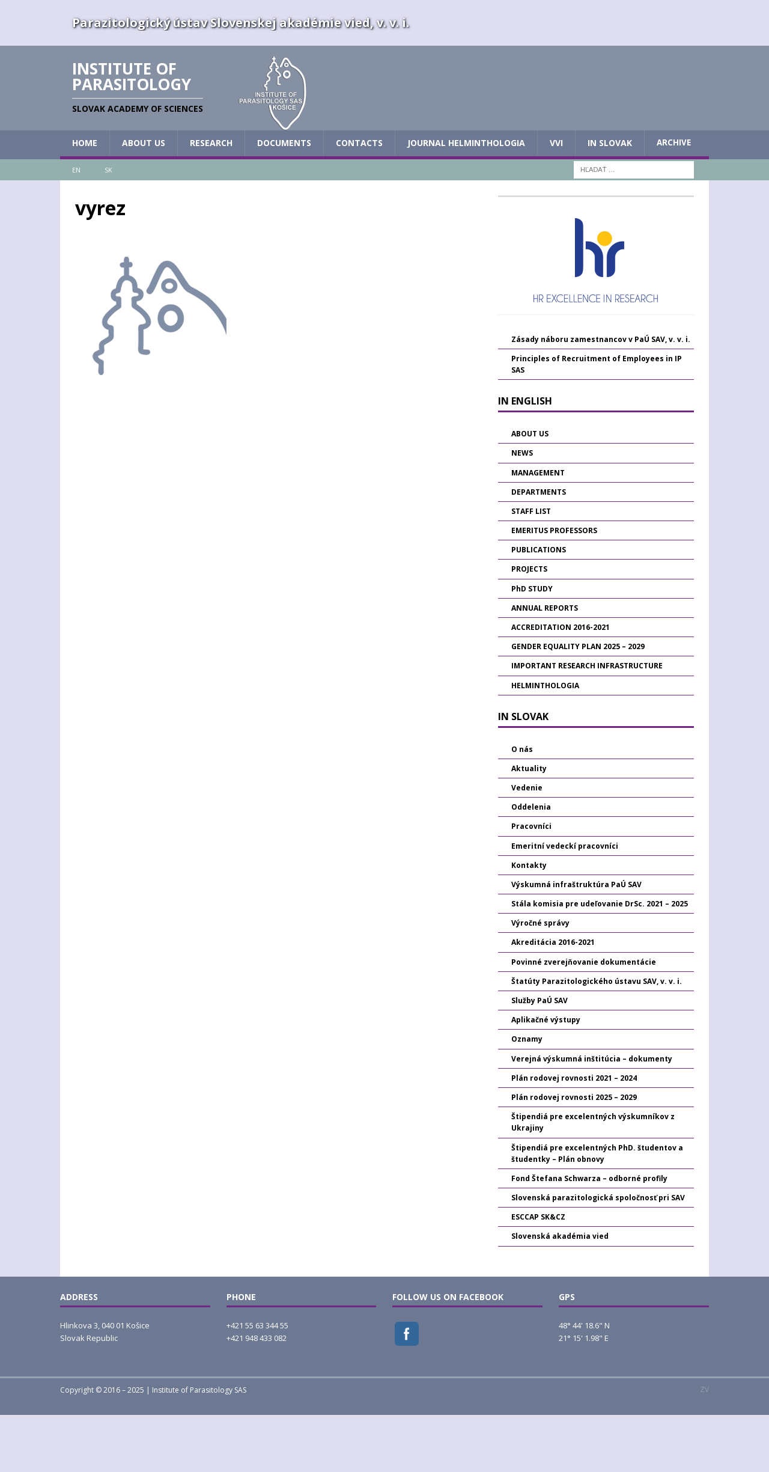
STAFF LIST (531, 568)
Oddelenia (531, 864)
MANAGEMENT (538, 529)
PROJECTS (529, 626)
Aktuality (529, 825)
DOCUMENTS (284, 200)
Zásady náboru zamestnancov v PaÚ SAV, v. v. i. (600, 396)
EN (76, 226)
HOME (84, 200)
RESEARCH (211, 200)
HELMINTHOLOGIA (545, 742)
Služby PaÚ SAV (539, 1057)
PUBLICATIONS (538, 607)
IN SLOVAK (610, 200)
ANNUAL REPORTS (544, 664)
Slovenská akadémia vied (560, 1293)
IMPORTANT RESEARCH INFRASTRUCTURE (587, 723)
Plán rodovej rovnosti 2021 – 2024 (574, 1134)
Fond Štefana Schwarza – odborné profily (589, 1235)
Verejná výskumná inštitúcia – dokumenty (591, 1115)
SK (108, 226)
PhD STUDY (532, 645)
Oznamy (527, 1096)
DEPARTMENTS (538, 548)
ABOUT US (143, 200)
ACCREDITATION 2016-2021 (560, 684)
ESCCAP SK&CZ (538, 1274)
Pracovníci (531, 883)
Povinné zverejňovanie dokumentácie (583, 1018)
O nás (522, 806)
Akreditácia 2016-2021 (553, 999)
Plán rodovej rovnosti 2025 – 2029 (574, 1154)
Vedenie (527, 845)
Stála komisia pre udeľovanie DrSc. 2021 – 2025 (599, 961)
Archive (674, 199)
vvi (556, 200)
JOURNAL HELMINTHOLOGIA (466, 200)
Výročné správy (540, 980)
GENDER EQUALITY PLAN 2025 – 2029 (578, 703)
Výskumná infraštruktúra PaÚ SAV (576, 941)
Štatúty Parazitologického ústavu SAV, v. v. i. (596, 1038)
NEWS (522, 510)
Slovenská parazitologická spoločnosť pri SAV (598, 1255)
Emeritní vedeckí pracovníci (564, 902)
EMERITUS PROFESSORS (554, 587)
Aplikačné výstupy (545, 1077)
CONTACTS (359, 200)
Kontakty (529, 922)
